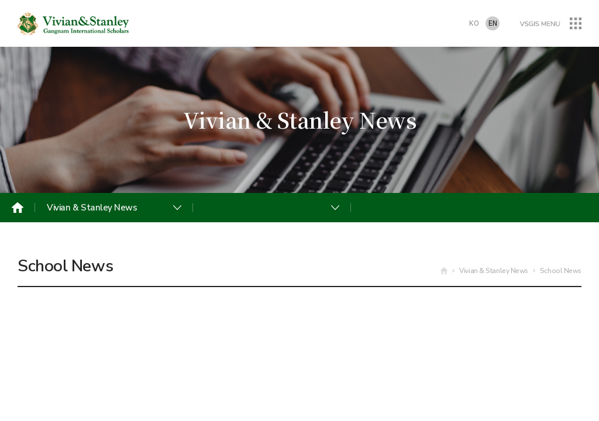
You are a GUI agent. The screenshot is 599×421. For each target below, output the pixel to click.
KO (474, 23)
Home (17, 207)
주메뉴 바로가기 (0, 0)
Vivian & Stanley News (92, 207)
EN (492, 23)
